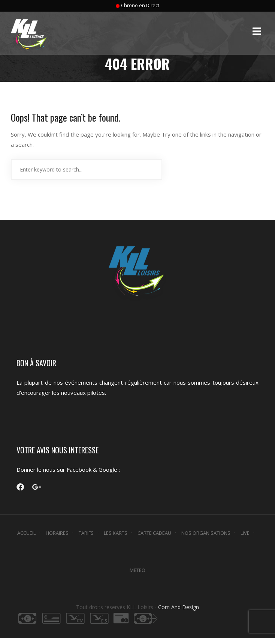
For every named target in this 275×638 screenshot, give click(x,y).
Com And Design (178, 607)
